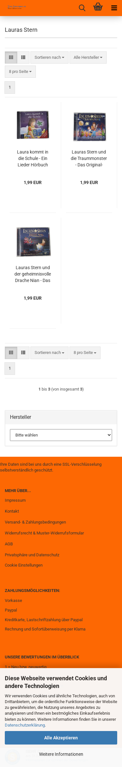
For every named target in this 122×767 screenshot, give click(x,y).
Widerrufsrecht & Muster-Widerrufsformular (44, 533)
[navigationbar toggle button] (114, 8)
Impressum (15, 500)
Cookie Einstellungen (24, 565)
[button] (11, 57)
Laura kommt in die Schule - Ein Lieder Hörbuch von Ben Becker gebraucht (32, 158)
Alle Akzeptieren (61, 737)
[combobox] (49, 57)
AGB (9, 544)
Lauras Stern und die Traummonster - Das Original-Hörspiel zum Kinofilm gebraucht (89, 158)
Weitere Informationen (61, 754)
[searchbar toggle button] (82, 8)
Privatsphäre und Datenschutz (32, 554)
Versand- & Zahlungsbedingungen (35, 522)
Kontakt (12, 511)
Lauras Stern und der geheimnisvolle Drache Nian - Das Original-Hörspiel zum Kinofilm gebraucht (32, 274)
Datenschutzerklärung (25, 725)
